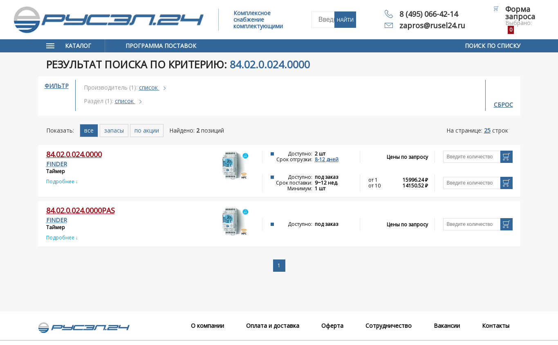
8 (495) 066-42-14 (428, 14)
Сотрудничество (388, 325)
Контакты (495, 325)
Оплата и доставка (272, 325)
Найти (345, 20)
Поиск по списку (492, 46)
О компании (207, 325)
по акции (146, 130)
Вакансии (447, 325)
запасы (114, 130)
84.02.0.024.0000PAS (80, 210)
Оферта (332, 325)
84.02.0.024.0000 (74, 154)
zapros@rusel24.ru (432, 25)
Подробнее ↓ (62, 181)
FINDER (56, 164)
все (89, 130)
